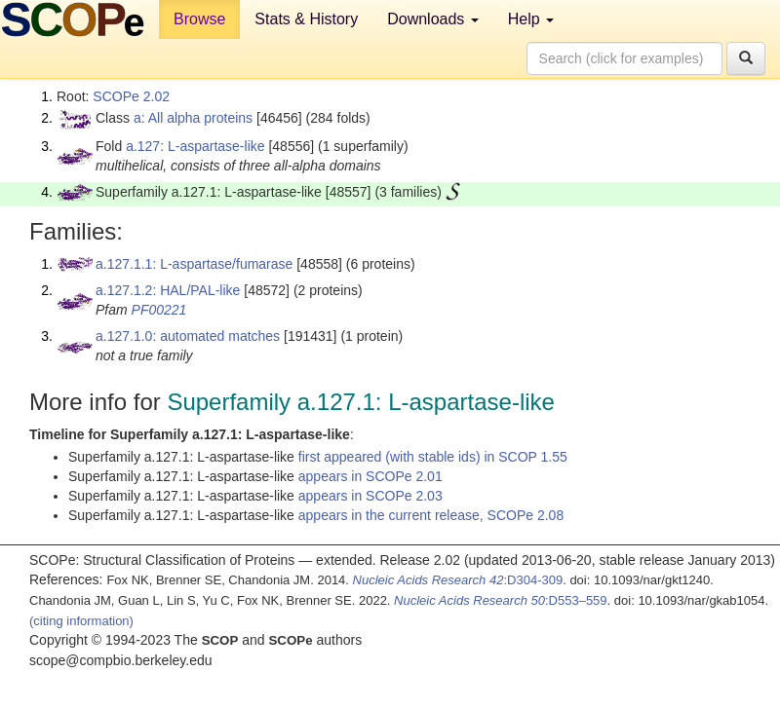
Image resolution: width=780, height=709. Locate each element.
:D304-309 (458, 580)
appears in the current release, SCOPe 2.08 (431, 515)
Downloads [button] (433, 19)
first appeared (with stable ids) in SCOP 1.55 (432, 457)
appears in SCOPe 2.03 (370, 496)
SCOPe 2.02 (131, 96)
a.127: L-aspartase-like (195, 146)
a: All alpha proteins (193, 118)
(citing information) (81, 621)
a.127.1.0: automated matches (188, 336)
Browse (199, 19)
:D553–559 (500, 600)
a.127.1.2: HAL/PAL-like (168, 290)
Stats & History (306, 19)
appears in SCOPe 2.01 (370, 476)
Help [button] (531, 19)
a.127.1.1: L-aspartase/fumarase (194, 264)
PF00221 (159, 309)
